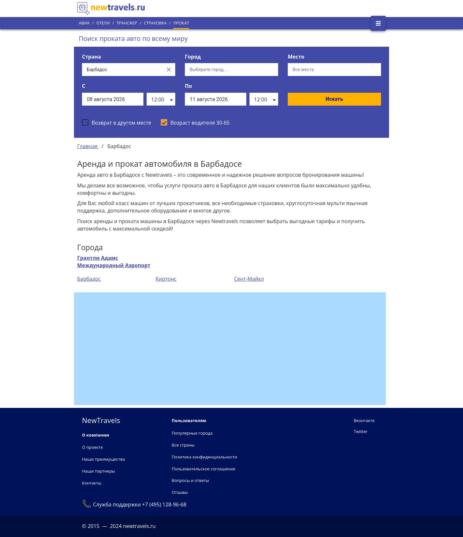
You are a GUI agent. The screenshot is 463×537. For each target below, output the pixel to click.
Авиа (84, 23)
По (188, 86)
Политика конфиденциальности (204, 457)
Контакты (91, 483)
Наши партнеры (98, 471)
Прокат (181, 23)
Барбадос (89, 278)
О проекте (92, 447)
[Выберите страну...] (122, 69)
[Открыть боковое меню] (378, 23)
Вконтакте (364, 420)
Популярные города (192, 433)
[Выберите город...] (231, 69)
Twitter (360, 431)
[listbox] (161, 99)
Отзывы (180, 492)
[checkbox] (116, 122)
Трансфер (126, 23)
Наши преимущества (103, 459)
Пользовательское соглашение (203, 469)
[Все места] (334, 69)
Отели (103, 23)
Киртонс (166, 278)
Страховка (155, 23)
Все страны (183, 445)
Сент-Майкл (249, 278)
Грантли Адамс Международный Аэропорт (113, 261)
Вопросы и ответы (190, 480)
